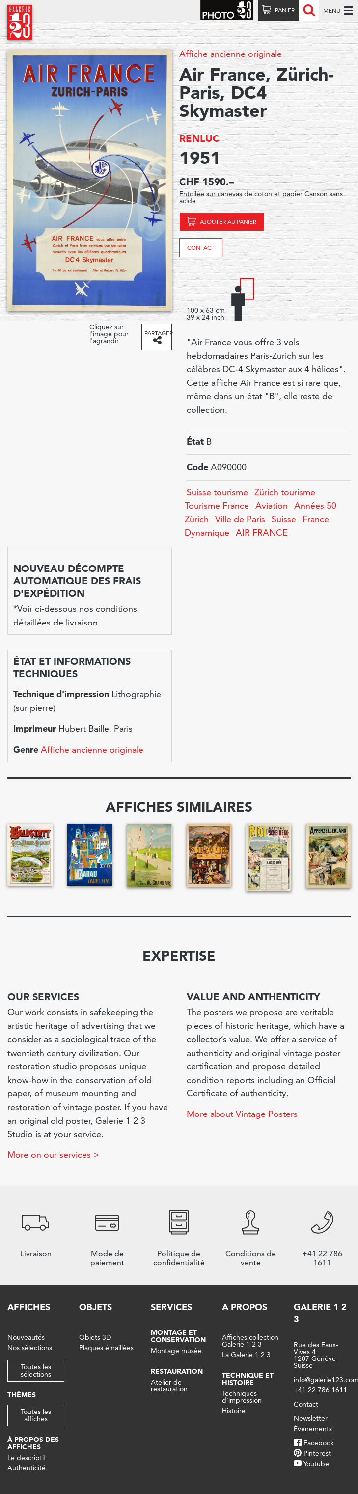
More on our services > (53, 1154)
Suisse (284, 519)
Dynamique (207, 532)
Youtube (316, 1463)
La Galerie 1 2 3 (246, 1354)
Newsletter (311, 1418)
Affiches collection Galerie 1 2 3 (250, 1341)
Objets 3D (95, 1337)
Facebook (318, 1443)
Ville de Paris (240, 519)
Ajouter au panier (228, 221)
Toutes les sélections (36, 1370)
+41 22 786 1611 (320, 1389)
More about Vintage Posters (242, 1113)
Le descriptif (26, 1457)
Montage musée (176, 1350)
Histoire (234, 1410)
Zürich (197, 519)
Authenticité (26, 1468)
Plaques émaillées (106, 1347)
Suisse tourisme (217, 492)
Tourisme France (217, 505)
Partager (157, 333)
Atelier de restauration (169, 1385)
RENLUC (199, 138)
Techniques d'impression (242, 1397)
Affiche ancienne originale (230, 53)
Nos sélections (29, 1347)
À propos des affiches (33, 1443)
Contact (201, 247)
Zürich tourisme (284, 492)
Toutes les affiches (36, 1415)
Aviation (271, 505)
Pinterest (317, 1453)
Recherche (309, 10)
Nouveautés (26, 1337)
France (316, 519)
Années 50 (315, 505)
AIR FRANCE (262, 532)
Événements (313, 1428)
